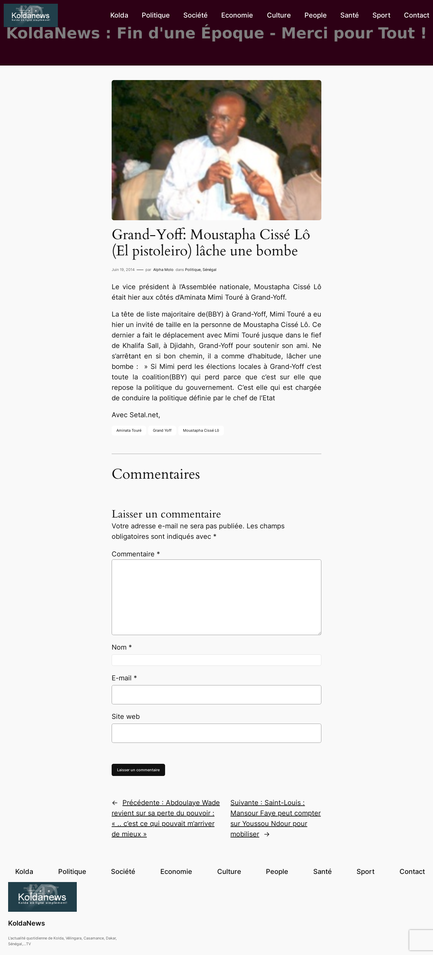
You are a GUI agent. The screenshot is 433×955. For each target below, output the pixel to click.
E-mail (124, 678)
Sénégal (209, 269)
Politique (193, 269)
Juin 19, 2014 (123, 269)
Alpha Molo (163, 269)
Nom (122, 647)
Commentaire (136, 554)
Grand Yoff (162, 430)
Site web (126, 716)
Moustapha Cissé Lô (201, 430)
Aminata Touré (128, 430)
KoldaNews (26, 923)
